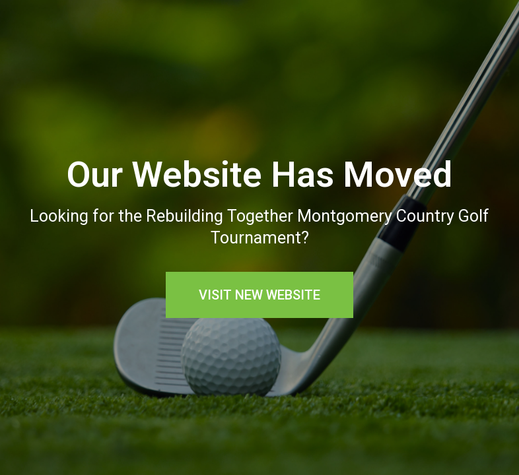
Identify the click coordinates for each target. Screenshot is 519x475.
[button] (259, 295)
